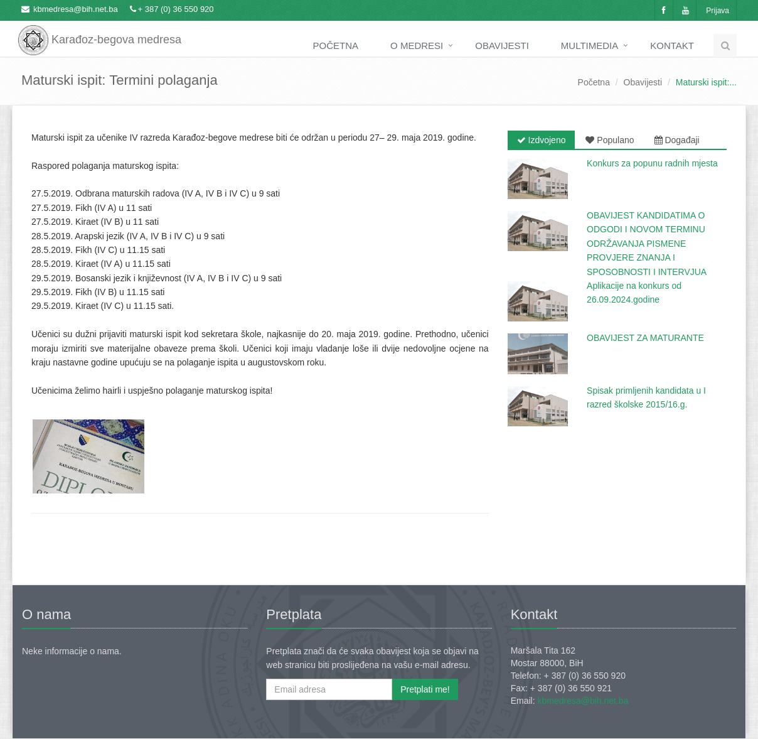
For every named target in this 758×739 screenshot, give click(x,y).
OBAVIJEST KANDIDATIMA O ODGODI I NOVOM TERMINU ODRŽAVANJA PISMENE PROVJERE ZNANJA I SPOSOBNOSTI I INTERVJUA (647, 243)
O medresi (416, 45)
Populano (609, 140)
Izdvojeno (541, 140)
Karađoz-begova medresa (99, 31)
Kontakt (672, 45)
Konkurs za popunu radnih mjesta (652, 163)
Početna (336, 45)
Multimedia (589, 45)
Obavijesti (502, 45)
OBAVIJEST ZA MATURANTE (645, 338)
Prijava (717, 10)
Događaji (677, 140)
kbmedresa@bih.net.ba (75, 9)
